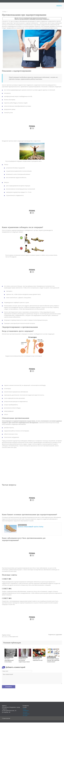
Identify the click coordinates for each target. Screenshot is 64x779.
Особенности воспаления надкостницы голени (24, 660)
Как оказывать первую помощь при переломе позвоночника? (53, 660)
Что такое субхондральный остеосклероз (9, 660)
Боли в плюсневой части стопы (30, 526)
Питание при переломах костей (37, 659)
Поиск (60, 1)
